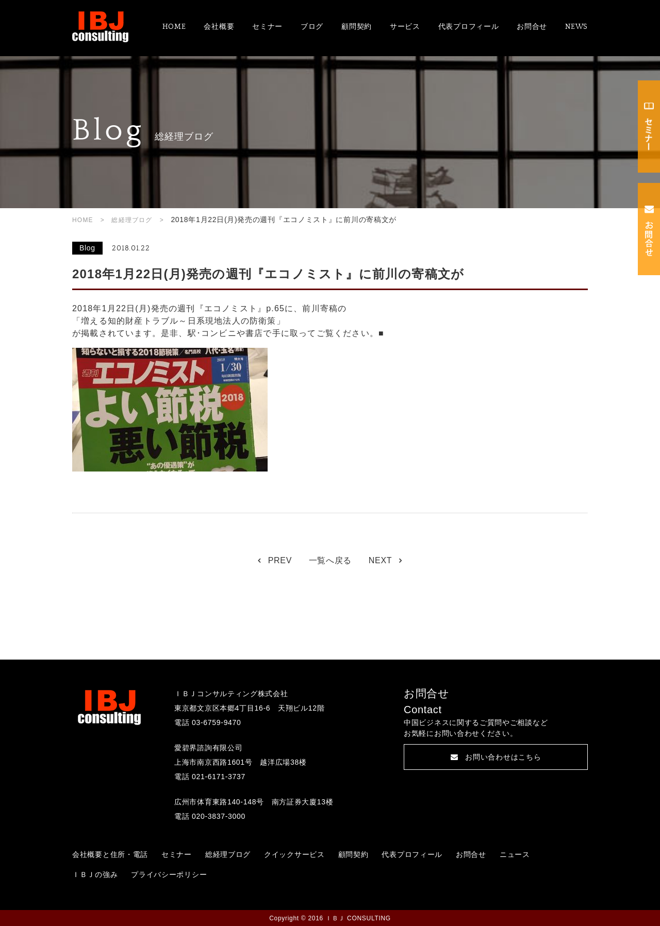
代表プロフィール (468, 27)
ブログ (312, 27)
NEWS (576, 27)
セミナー (267, 27)
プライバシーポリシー (169, 874)
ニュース (515, 854)
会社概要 (219, 27)
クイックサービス (294, 854)
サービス (405, 27)
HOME (174, 27)
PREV (280, 560)
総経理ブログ (131, 220)
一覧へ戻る (330, 560)
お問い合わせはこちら (496, 757)
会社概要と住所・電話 (110, 854)
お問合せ (532, 27)
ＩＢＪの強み (95, 874)
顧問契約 (356, 27)
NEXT (380, 560)
